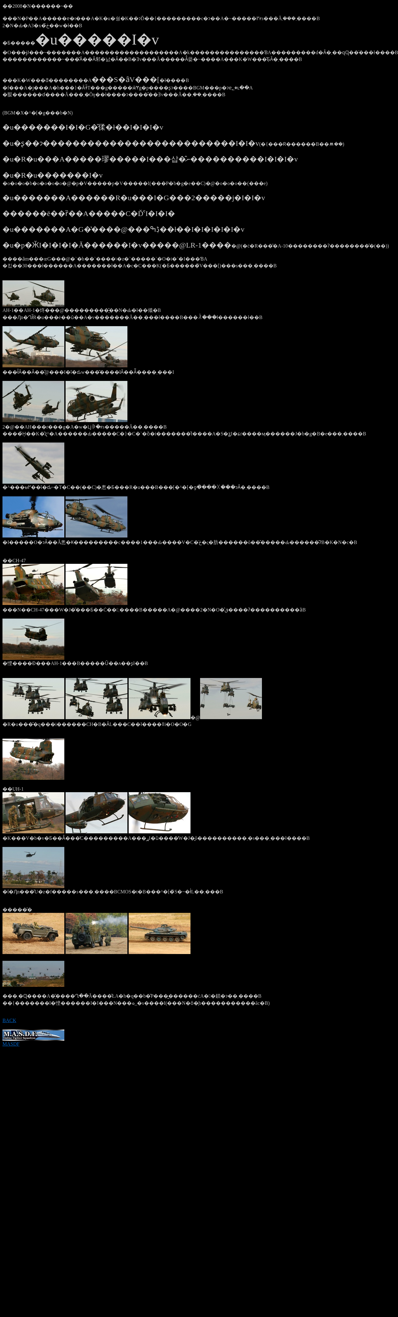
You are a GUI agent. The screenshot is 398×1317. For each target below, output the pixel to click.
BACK (9, 1020)
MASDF (33, 1042)
